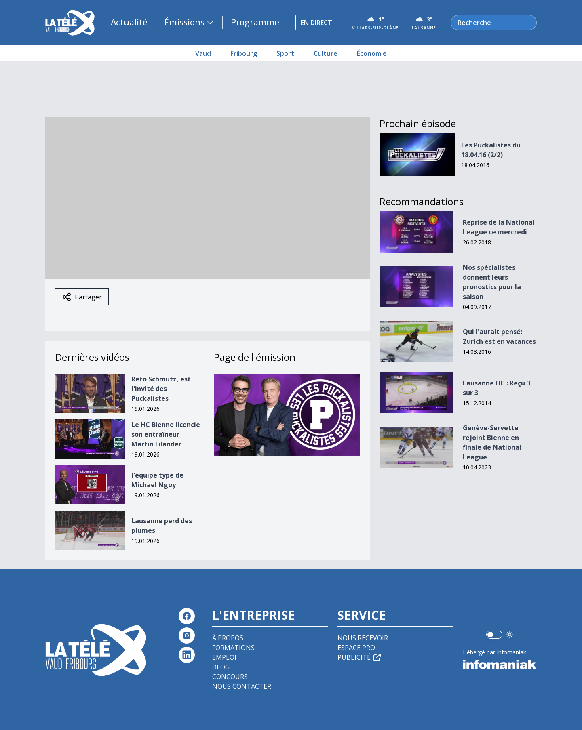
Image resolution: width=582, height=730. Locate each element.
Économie (372, 53)
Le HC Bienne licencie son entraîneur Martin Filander (165, 434)
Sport (285, 53)
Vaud (203, 53)
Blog (221, 667)
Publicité (359, 657)
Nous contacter (241, 686)
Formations (233, 647)
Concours (230, 676)
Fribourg (243, 53)
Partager (82, 297)
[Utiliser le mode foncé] (510, 635)
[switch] (494, 635)
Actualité (129, 22)
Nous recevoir (362, 637)
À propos (227, 637)
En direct (316, 22)
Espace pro (356, 647)
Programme (255, 22)
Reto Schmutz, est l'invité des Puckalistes (161, 388)
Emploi (224, 657)
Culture (325, 53)
